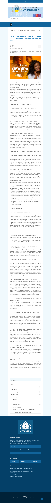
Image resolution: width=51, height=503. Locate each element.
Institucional (14, 387)
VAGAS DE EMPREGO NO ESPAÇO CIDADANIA (24, 409)
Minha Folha (13, 461)
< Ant (12, 373)
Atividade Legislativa (16, 392)
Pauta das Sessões (15, 446)
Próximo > (38, 373)
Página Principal (14, 29)
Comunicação (23, 29)
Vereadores (14, 389)
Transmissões (16, 402)
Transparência (14, 394)
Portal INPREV (23, 461)
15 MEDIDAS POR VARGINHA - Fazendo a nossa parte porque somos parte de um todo (25, 38)
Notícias (30, 29)
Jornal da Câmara (16, 404)
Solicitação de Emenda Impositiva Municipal (22, 412)
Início (12, 384)
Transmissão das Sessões (17, 453)
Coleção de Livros (17, 407)
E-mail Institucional (33, 461)
